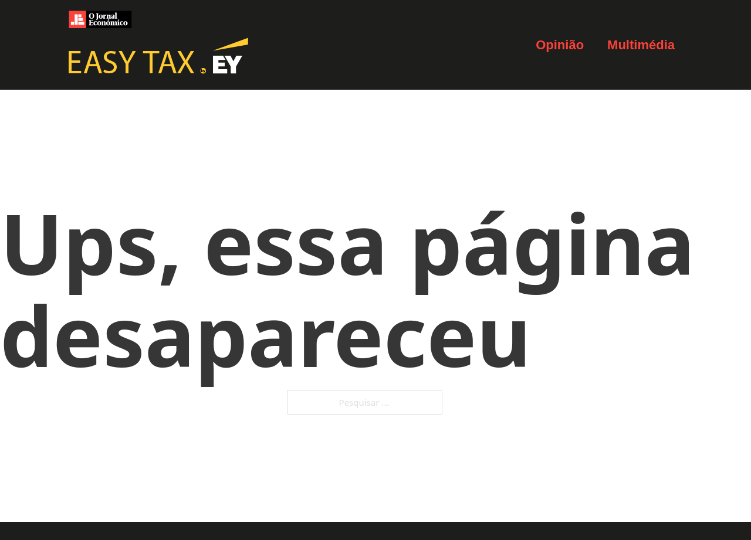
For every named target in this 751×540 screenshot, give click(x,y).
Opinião (560, 45)
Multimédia (641, 45)
